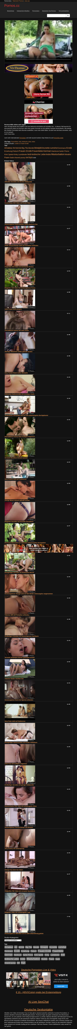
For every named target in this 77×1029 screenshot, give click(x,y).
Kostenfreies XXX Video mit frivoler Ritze (18, 203)
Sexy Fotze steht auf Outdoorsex (15, 721)
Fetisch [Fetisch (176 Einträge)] (15, 151)
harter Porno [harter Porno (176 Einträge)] (64, 151)
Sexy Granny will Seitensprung (14, 848)
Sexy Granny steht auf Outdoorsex (16, 479)
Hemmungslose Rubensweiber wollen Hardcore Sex (21, 224)
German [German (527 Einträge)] (47, 151)
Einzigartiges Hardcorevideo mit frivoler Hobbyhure (21, 742)
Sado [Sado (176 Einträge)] (12, 158)
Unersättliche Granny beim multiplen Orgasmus (20, 436)
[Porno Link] (38, 68)
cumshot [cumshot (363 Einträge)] (54, 148)
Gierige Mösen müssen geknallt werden (17, 500)
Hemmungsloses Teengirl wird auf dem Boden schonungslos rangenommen (29, 593)
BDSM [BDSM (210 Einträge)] (18, 148)
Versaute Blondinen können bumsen (16, 458)
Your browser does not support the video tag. (38, 41)
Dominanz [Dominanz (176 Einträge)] (62, 148)
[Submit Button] (68, 15)
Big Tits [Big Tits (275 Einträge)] (25, 148)
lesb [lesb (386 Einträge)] (29, 154)
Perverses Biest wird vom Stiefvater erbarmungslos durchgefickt (25, 542)
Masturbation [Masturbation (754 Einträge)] (58, 154)
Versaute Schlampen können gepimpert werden (20, 657)
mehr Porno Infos (9, 134)
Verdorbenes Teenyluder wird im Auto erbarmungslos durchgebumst (26, 415)
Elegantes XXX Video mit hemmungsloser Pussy (20, 288)
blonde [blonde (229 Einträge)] (31, 148)
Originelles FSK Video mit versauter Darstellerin (20, 891)
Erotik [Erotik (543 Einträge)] (69, 148)
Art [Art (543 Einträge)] (14, 148)
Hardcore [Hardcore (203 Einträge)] (55, 151)
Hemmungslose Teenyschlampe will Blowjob (19, 827)
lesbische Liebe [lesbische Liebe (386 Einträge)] (39, 154)
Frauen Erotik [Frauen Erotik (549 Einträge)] (25, 151)
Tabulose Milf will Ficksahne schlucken (17, 615)
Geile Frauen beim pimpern (13, 309)
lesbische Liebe (26, 141)
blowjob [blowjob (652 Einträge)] (38, 148)
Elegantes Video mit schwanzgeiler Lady (17, 912)
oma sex (27, 1)
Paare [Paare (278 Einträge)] (6, 157)
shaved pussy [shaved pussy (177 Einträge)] (19, 158)
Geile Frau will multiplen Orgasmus (16, 763)
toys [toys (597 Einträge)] (31, 157)
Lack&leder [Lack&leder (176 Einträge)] (22, 154)
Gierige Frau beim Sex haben (14, 870)
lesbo (33, 141)
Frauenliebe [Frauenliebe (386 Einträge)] (37, 151)
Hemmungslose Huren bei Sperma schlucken (19, 700)
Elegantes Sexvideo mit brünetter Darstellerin (19, 521)
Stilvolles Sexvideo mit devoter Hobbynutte (18, 182)
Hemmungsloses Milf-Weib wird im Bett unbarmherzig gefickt (24, 933)
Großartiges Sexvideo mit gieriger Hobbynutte (19, 785)
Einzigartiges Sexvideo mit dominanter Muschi (19, 572)
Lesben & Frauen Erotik (22, 143)
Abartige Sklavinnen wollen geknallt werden (18, 351)
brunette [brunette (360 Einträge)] (46, 148)
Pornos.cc (12, 6)
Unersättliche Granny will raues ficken (17, 330)
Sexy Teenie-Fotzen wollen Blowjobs (16, 373)
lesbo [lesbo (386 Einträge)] (48, 154)
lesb (20, 141)
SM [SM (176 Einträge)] (27, 158)
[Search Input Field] (56, 15)
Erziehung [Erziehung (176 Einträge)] (8, 151)
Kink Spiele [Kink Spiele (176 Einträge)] (8, 154)
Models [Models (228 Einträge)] (68, 154)
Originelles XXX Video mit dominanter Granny (19, 266)
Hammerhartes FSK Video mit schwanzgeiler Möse (21, 806)
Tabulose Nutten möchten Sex (14, 678)
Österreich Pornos (18, 1)
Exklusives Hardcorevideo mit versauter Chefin (20, 394)
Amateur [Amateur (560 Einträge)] (8, 148)
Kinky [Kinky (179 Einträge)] (16, 154)
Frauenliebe (14, 141)
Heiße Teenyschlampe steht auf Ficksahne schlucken (21, 245)
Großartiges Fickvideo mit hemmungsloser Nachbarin (22, 636)
